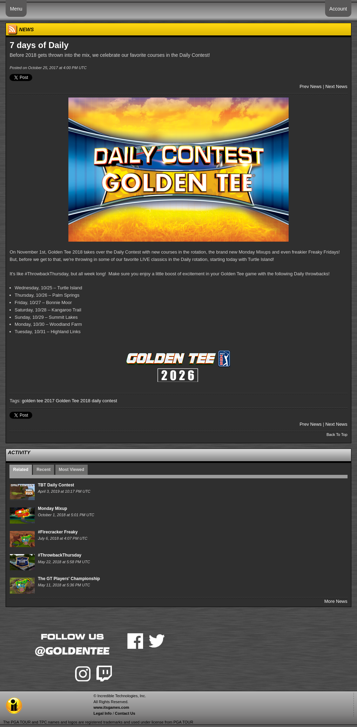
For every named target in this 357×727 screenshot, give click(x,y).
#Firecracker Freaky (58, 532)
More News (336, 601)
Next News (336, 86)
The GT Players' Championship (69, 578)
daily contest (104, 400)
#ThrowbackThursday (59, 555)
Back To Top (337, 434)
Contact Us (125, 713)
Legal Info (102, 713)
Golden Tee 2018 (73, 400)
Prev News (310, 86)
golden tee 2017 (38, 400)
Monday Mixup (52, 508)
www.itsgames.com (111, 707)
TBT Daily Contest (56, 485)
